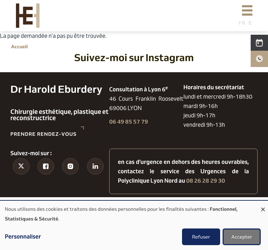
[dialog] (134, 225)
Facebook (45, 184)
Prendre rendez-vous (43, 134)
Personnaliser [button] (23, 236)
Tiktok (20, 179)
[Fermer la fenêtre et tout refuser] (263, 205)
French (242, 23)
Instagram (70, 184)
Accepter (241, 237)
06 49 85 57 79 (128, 121)
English (252, 23)
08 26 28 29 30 (205, 180)
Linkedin (95, 184)
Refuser (201, 237)
